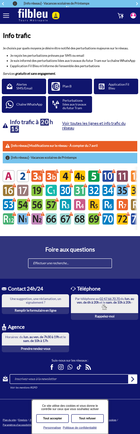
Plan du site (9, 419)
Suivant (137, 3)
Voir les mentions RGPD (23, 387)
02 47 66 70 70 (110, 299)
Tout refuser (87, 418)
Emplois (22, 419)
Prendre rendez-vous (35, 349)
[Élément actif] (66, 6)
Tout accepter (52, 418)
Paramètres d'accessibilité (17, 424)
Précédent (3, 3)
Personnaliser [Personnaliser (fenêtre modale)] (52, 427)
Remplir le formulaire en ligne (35, 310)
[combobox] (70, 263)
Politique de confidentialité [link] (80, 427)
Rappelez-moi (104, 316)
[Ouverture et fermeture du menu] (6, 15)
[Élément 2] (68, 6)
